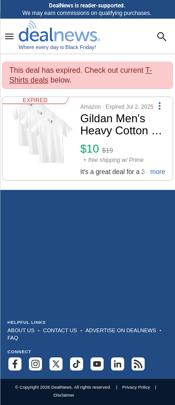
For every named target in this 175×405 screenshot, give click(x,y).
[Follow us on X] (56, 363)
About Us (21, 330)
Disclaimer (63, 395)
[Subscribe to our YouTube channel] (97, 363)
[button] (87, 138)
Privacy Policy (136, 387)
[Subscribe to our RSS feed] (138, 363)
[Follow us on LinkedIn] (117, 363)
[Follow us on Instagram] (35, 363)
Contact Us (60, 330)
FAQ (12, 338)
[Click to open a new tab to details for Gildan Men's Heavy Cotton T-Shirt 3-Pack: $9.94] (41, 138)
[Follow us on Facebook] (14, 363)
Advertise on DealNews (120, 330)
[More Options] (159, 105)
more (157, 171)
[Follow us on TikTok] (76, 363)
